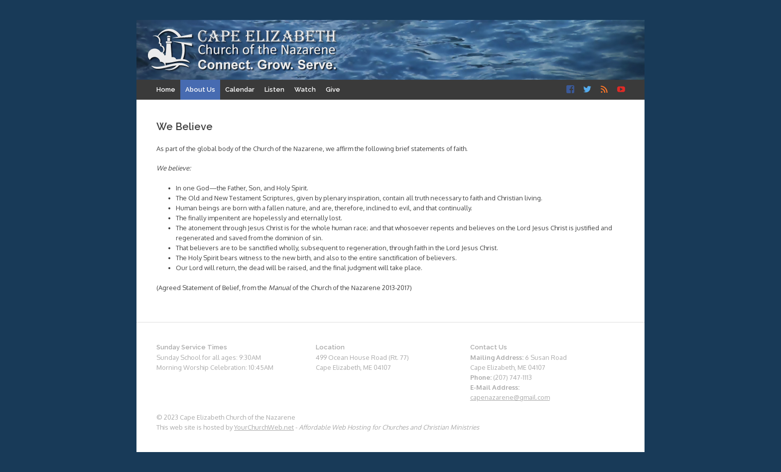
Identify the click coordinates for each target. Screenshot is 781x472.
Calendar (240, 89)
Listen (274, 89)
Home (165, 89)
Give (333, 89)
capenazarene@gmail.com (510, 397)
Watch (305, 89)
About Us (200, 89)
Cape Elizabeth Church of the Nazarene (242, 50)
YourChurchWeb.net (264, 427)
